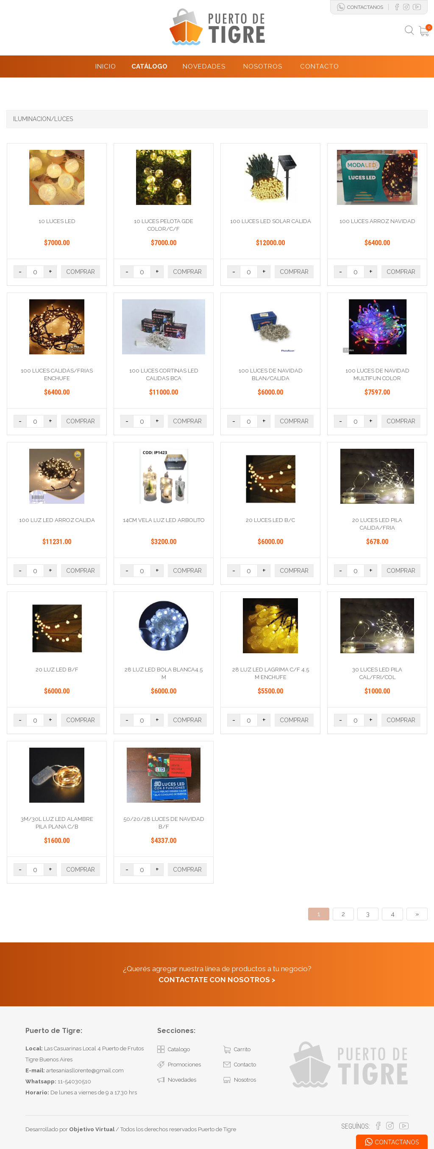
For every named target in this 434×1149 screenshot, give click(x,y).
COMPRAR (80, 271)
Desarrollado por (69, 1129)
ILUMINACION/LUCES (43, 119)
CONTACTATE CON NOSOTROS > (217, 979)
